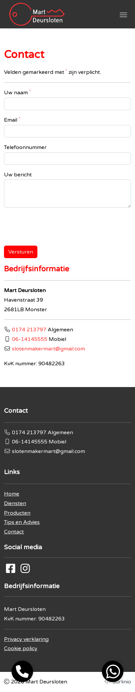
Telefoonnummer (25, 147)
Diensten (15, 503)
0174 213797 (29, 329)
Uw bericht (18, 174)
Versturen (20, 252)
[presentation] (54, 223)
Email (12, 119)
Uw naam (17, 92)
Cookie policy (20, 648)
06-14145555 (29, 339)
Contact (14, 531)
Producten (17, 513)
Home (11, 494)
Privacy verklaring (26, 639)
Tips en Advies (22, 522)
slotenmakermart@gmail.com (48, 349)
